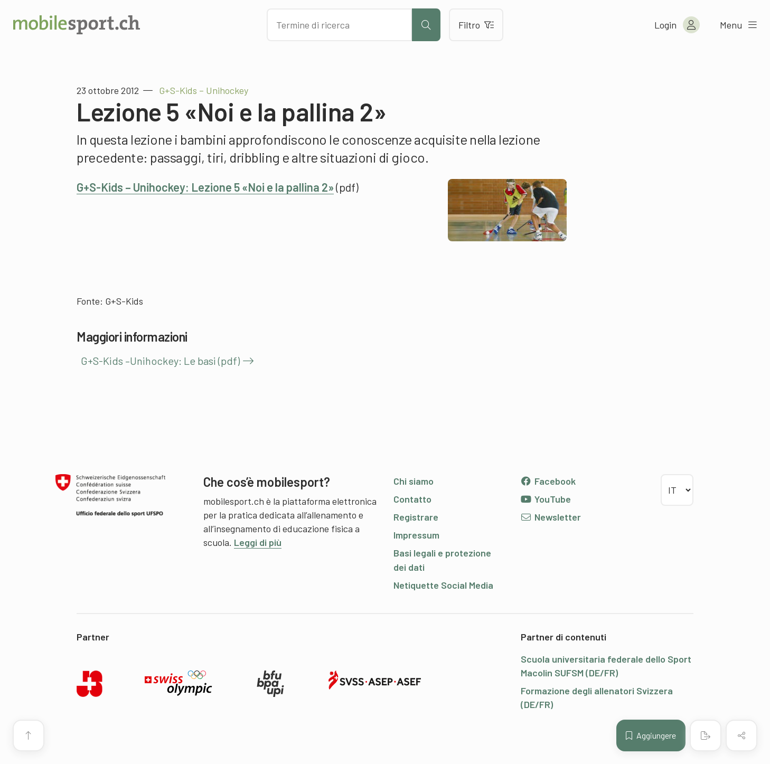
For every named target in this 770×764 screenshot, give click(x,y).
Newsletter (550, 517)
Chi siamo (413, 481)
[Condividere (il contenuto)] (741, 735)
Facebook (548, 481)
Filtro (476, 25)
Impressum (416, 535)
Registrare (415, 517)
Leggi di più (257, 542)
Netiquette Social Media (443, 585)
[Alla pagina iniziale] (76, 24)
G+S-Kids (124, 301)
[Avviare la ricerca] (426, 24)
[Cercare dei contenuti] (339, 24)
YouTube (545, 499)
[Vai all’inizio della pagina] (28, 735)
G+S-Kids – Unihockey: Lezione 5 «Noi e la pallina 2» (205, 187)
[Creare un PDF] (705, 735)
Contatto (412, 499)
